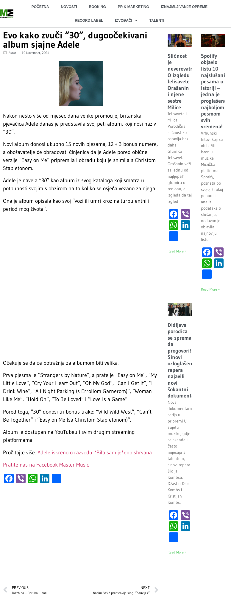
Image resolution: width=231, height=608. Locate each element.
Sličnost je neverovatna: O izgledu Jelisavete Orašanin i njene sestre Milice (182, 82)
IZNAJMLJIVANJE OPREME (184, 7)
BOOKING (97, 7)
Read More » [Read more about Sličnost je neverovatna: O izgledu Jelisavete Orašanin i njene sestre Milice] (177, 251)
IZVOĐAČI (126, 20)
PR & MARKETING (133, 7)
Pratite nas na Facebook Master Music (46, 465)
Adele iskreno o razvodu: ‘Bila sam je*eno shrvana (95, 452)
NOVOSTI (69, 7)
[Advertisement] (80, 537)
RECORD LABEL (89, 20)
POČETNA (40, 7)
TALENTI (156, 20)
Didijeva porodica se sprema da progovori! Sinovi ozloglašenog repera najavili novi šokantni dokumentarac (184, 360)
